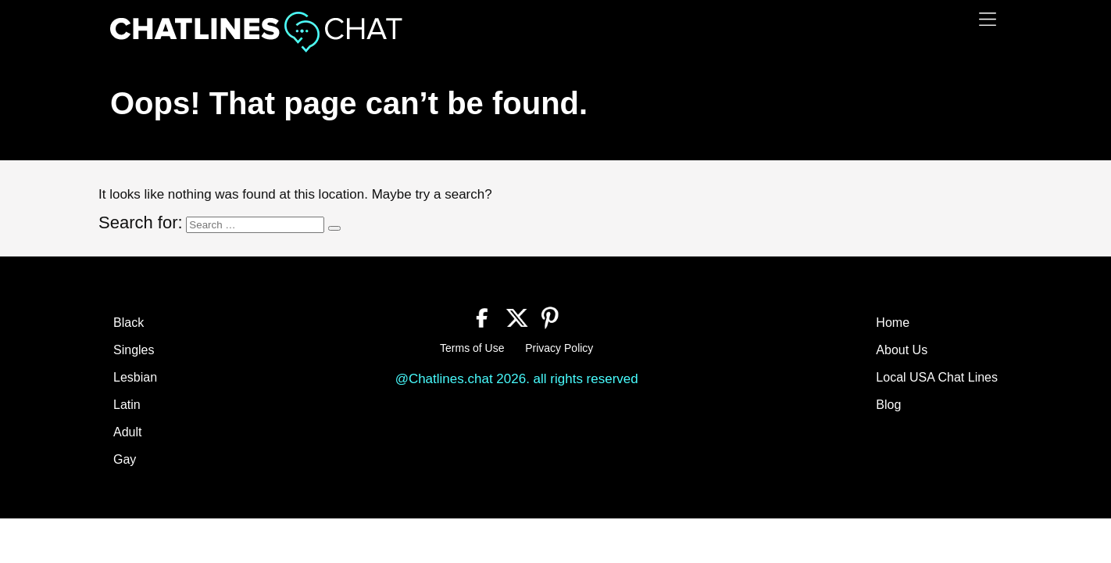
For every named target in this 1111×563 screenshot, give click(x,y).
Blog (888, 404)
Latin (127, 404)
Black (128, 322)
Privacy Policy (559, 348)
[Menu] (987, 19)
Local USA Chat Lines (937, 377)
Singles (133, 350)
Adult (127, 432)
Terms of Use (472, 348)
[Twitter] (516, 315)
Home (892, 322)
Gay (124, 459)
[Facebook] (482, 315)
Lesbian (135, 377)
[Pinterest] (550, 315)
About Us (901, 350)
